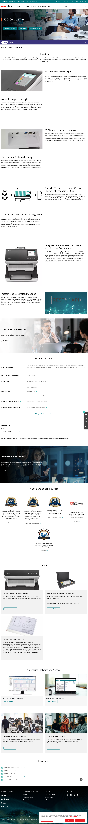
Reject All (69, 820)
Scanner (10, 47)
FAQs (46, 799)
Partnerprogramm (28, 797)
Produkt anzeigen (8, 701)
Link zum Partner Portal (8, 1)
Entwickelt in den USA (35, 28)
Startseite (3, 47)
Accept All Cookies (80, 820)
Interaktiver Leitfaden (10, 28)
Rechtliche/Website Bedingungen (25, 816)
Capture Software (25, 223)
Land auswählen (5, 428)
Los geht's (5, 340)
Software (5, 799)
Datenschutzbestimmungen (10, 816)
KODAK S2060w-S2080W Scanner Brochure (13, 767)
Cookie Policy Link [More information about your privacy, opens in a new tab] (73, 816)
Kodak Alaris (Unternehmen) (32, 1)
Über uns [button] (71, 1)
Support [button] (64, 1)
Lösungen (5, 795)
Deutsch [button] (58, 1)
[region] (63, 817)
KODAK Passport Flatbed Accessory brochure (14, 770)
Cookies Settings (47, 820)
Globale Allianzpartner (29, 799)
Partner (25, 794)
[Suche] (74, 6)
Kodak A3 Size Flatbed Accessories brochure (13, 776)
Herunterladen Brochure (10, 608)
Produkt (4, 42)
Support (11, 42)
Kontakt (84, 1)
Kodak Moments (20, 1)
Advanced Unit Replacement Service (12, 779)
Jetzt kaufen (23, 28)
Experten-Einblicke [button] (44, 6)
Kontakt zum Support (50, 794)
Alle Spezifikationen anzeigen (44, 414)
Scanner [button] (33, 6)
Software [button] (26, 6)
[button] (85, 42)
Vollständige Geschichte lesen (10, 522)
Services (4, 807)
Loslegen (5, 470)
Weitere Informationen (9, 748)
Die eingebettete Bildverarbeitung (25, 162)
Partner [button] (77, 1)
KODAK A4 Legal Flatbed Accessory (11, 773)
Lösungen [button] (18, 6)
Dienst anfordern (49, 797)
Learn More (76, 521)
